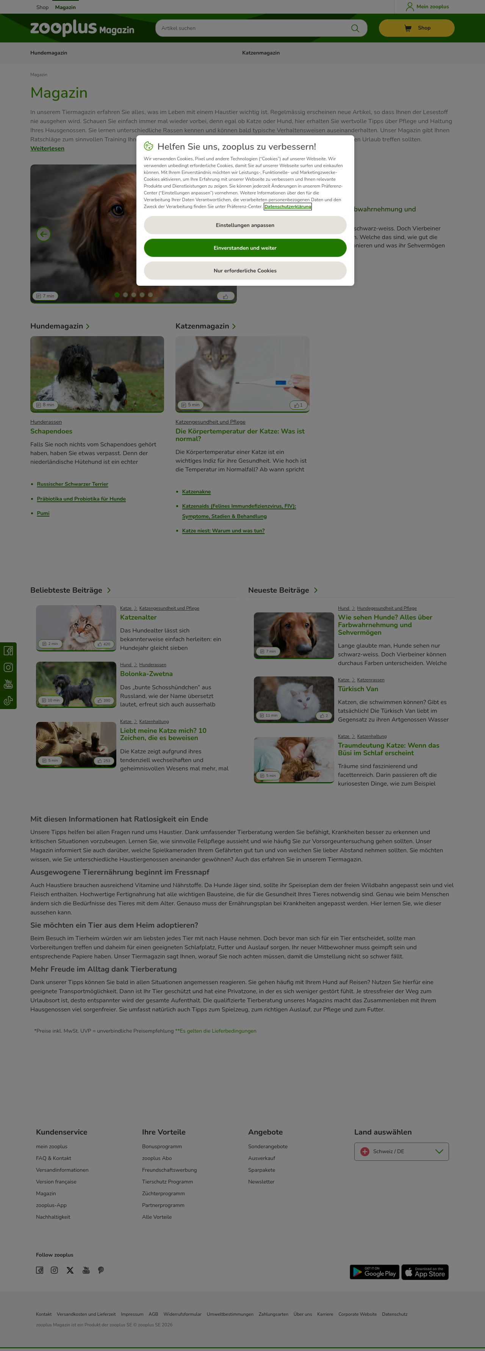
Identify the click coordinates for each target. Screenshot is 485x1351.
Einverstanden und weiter (245, 248)
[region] (245, 210)
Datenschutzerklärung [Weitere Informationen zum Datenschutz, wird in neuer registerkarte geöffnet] (287, 207)
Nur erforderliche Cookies (245, 270)
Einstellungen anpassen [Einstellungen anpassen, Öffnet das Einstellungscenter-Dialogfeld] (245, 225)
